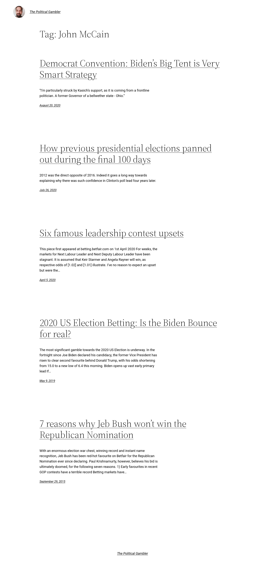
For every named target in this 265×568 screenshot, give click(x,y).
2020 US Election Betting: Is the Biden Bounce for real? (128, 328)
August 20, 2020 (50, 105)
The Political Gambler (45, 12)
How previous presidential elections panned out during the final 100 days (126, 153)
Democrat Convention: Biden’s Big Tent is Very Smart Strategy (130, 69)
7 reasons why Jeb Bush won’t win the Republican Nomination (113, 429)
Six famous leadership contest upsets (112, 232)
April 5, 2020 (48, 280)
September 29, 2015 (52, 481)
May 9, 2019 (47, 381)
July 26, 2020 (48, 190)
